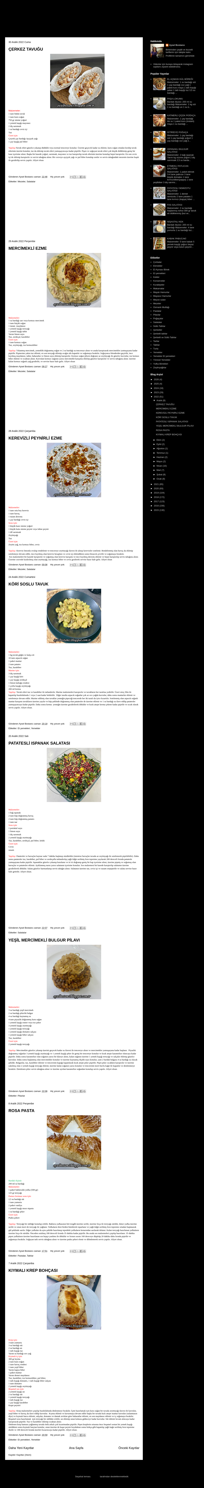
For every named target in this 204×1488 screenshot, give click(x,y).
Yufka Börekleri (160, 364)
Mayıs (160, 461)
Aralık (160, 400)
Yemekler (35, 728)
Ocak (159, 478)
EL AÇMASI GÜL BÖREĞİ (180, 79)
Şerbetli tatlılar (160, 333)
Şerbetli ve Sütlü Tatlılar (164, 337)
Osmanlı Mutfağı (161, 307)
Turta (155, 348)
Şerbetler (157, 330)
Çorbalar (157, 262)
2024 (156, 388)
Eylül (159, 444)
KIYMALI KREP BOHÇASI (33, 1270)
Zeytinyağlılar (159, 367)
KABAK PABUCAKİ (176, 238)
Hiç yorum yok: (58, 176)
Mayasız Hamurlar (162, 296)
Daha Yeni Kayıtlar (21, 1448)
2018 (156, 497)
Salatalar (31, 181)
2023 (156, 392)
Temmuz (161, 453)
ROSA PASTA (21, 1110)
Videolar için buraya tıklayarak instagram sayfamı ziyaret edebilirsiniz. (173, 65)
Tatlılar (30, 1255)
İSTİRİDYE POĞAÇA (177, 132)
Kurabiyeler (158, 284)
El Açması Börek (161, 269)
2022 (156, 396)
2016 (156, 505)
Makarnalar (158, 288)
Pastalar (22, 1255)
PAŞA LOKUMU (175, 98)
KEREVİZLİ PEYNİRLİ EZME (35, 438)
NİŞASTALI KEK (175, 221)
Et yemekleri (24, 728)
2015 (156, 510)
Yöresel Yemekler (161, 360)
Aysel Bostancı (177, 45)
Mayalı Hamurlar (161, 292)
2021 (156, 484)
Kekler (156, 277)
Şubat (160, 474)
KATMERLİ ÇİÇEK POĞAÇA (181, 115)
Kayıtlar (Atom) (23, 1455)
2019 (156, 492)
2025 (156, 383)
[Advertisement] (73, 211)
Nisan (160, 466)
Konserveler (159, 281)
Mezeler (22, 181)
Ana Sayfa (76, 1448)
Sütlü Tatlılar (159, 326)
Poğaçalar (158, 318)
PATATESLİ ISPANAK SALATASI (39, 743)
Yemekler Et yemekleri (164, 356)
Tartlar (156, 341)
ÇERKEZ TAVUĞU (25, 49)
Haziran (161, 457)
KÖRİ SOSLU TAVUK (28, 584)
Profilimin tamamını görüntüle (180, 56)
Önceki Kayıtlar (128, 1448)
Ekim (159, 440)
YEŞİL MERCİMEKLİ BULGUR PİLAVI (44, 940)
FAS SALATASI (174, 205)
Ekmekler (157, 266)
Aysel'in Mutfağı (42, 20)
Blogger (95, 1476)
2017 (156, 501)
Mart (159, 470)
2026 (156, 379)
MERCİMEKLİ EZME (27, 248)
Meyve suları (159, 299)
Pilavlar (21, 1095)
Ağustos (161, 448)
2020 (156, 488)
